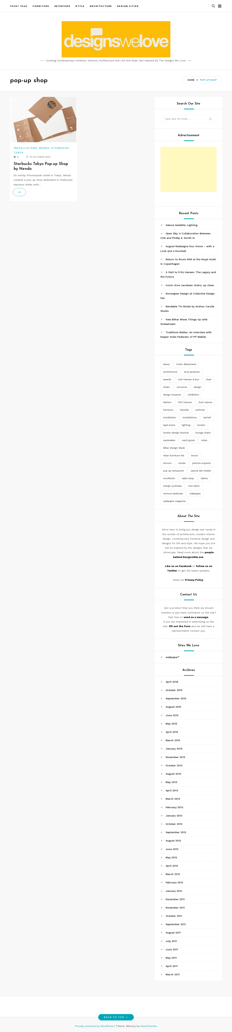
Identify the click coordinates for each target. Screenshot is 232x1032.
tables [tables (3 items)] (204, 478)
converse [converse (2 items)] (182, 387)
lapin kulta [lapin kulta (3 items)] (169, 425)
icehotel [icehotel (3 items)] (200, 410)
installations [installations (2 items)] (190, 417)
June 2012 (172, 849)
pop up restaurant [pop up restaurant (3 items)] (173, 470)
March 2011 (173, 974)
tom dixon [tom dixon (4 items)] (194, 486)
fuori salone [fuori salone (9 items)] (205, 402)
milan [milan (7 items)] (204, 440)
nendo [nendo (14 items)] (182, 463)
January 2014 (174, 748)
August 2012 (173, 840)
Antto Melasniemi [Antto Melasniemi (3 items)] (186, 364)
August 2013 (173, 773)
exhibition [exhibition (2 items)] (193, 394)
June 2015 (172, 715)
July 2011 (171, 941)
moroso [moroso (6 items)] (167, 463)
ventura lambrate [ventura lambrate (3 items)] (173, 493)
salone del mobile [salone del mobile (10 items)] (201, 470)
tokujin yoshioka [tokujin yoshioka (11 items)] (172, 486)
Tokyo (19, 152)
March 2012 (173, 874)
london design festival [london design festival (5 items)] (176, 432)
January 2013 (174, 815)
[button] (213, 6)
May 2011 (171, 957)
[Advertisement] (188, 169)
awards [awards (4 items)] (167, 379)
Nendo (44, 148)
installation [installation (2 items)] (169, 417)
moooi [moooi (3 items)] (194, 455)
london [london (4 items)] (201, 425)
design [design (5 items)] (197, 387)
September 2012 (176, 832)
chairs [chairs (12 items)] (166, 387)
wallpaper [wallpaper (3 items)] (195, 493)
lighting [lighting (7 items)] (186, 425)
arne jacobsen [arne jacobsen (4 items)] (192, 371)
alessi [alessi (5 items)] (166, 364)
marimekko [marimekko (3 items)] (169, 440)
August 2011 (173, 932)
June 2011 (172, 949)
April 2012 (172, 865)
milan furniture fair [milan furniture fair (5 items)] (173, 455)
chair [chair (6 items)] (208, 379)
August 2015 (173, 706)
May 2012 (171, 857)
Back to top (116, 1017)
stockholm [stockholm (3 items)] (169, 478)
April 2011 (172, 966)
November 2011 (175, 907)
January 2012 (174, 890)
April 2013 (172, 790)
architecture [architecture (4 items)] (170, 371)
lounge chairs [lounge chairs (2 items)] (203, 432)
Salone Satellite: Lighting (182, 225)
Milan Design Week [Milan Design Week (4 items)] (174, 448)
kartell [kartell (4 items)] (207, 417)
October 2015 (174, 690)
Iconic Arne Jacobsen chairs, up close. (190, 285)
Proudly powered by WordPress (94, 1026)
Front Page (19, 6)
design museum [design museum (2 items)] (172, 394)
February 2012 (174, 882)
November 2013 (175, 757)
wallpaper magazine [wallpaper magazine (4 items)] (174, 501)
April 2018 (172, 681)
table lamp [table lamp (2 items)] (188, 478)
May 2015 (171, 723)
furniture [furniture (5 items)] (168, 410)
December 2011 (175, 899)
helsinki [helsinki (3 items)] (184, 410)
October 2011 (174, 915)
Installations (25, 148)
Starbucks (60, 148)
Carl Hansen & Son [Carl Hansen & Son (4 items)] (188, 379)
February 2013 (174, 807)
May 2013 (171, 782)
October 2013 (174, 765)
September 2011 (176, 924)
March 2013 (173, 798)
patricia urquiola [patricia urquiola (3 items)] (201, 463)
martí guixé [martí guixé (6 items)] (188, 440)
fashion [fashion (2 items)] (167, 402)
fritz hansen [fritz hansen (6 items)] (185, 402)
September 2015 (176, 698)
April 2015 (172, 731)
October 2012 (174, 823)
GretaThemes (148, 1026)
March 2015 (173, 740)
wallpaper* (172, 657)
